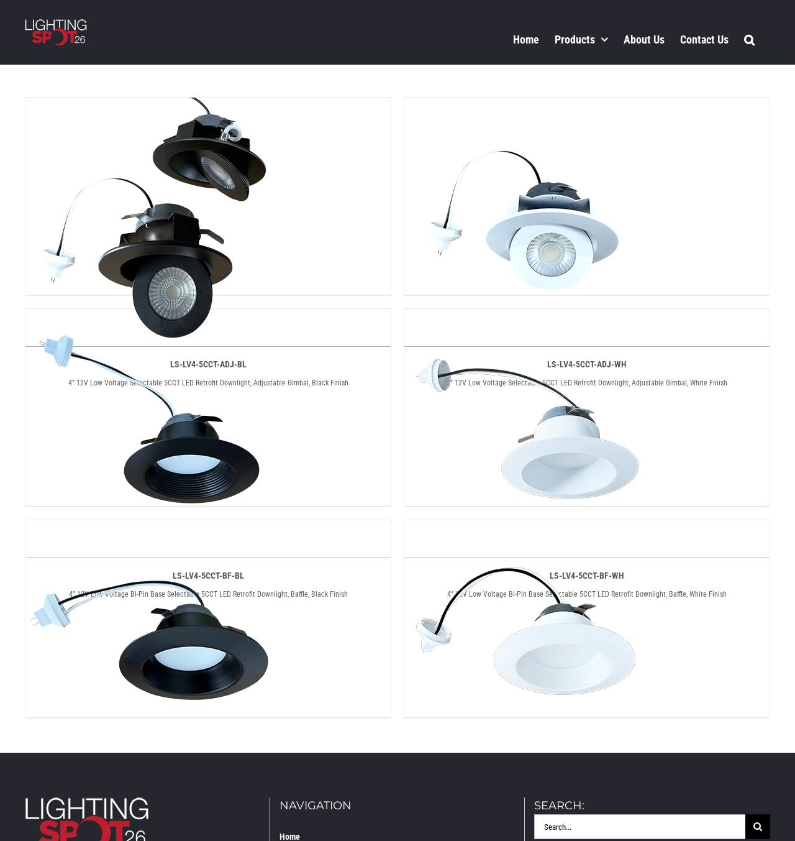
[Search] (757, 826)
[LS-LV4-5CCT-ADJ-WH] (528, 108)
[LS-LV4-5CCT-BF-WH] (528, 319)
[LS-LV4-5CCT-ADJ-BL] (149, 108)
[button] (749, 39)
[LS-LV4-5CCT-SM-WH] (528, 530)
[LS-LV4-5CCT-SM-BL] (149, 530)
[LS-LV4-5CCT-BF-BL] (149, 319)
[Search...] (639, 826)
